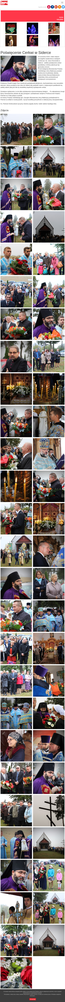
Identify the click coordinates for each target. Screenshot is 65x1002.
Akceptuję (32, 999)
